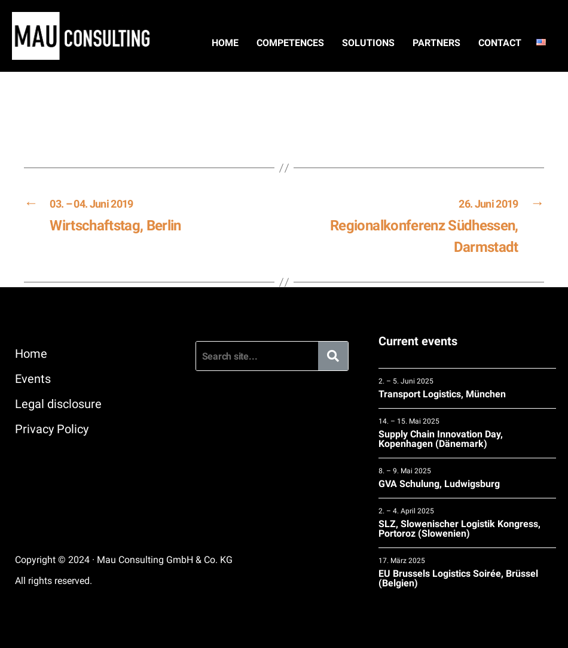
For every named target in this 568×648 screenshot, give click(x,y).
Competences (290, 42)
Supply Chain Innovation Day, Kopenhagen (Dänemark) (467, 433)
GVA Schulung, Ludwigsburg (467, 478)
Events (33, 379)
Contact (499, 42)
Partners (436, 42)
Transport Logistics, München (467, 388)
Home (225, 42)
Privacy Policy (51, 429)
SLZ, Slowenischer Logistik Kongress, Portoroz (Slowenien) (467, 523)
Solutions (368, 42)
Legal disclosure (58, 404)
